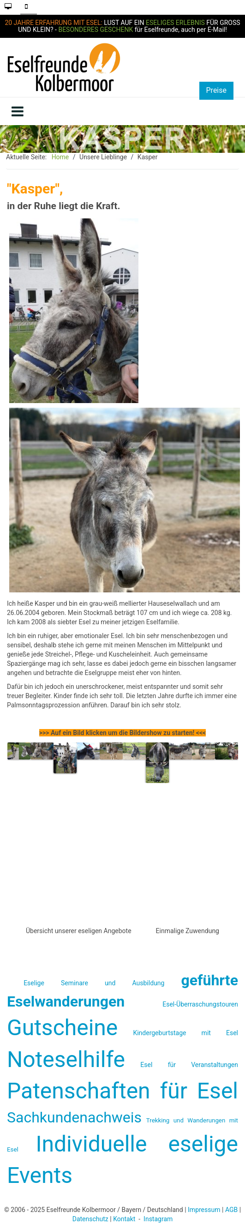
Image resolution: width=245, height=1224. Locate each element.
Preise (216, 90)
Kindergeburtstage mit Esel (185, 1033)
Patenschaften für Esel (122, 1091)
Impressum (204, 1209)
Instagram (158, 1219)
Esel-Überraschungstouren (200, 1004)
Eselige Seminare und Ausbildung (94, 983)
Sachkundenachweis (74, 1117)
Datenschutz (90, 1219)
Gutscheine (62, 1027)
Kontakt (124, 1219)
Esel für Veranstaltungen (189, 1064)
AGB (231, 1209)
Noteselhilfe (66, 1059)
